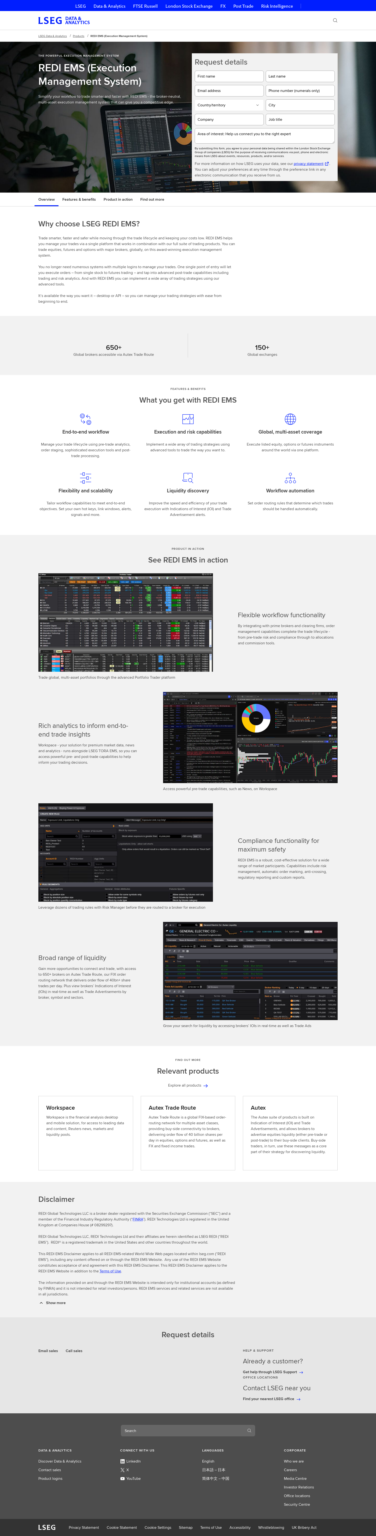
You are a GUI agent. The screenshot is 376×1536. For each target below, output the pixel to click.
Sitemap (186, 1527)
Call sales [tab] (74, 1351)
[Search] (335, 20)
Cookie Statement (122, 1527)
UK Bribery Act (304, 1527)
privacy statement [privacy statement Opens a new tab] (308, 163)
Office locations (297, 1496)
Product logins (50, 1478)
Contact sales (49, 1470)
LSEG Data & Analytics (52, 36)
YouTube (130, 1478)
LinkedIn (130, 1461)
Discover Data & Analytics (59, 1461)
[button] (65, 1450)
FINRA (138, 1219)
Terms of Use (110, 1271)
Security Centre (297, 1504)
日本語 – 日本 (213, 1470)
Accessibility (240, 1527)
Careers (290, 1470)
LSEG (80, 6)
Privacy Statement (84, 1527)
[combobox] (182, 1430)
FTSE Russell (145, 6)
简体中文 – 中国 (215, 1478)
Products (78, 36)
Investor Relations (299, 1487)
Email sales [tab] (48, 1351)
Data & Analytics (109, 6)
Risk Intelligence (277, 6)
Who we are (294, 1461)
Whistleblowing (271, 1527)
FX (223, 6)
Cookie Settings (158, 1527)
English (208, 1461)
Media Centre (295, 1478)
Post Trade (243, 6)
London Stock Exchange (189, 6)
